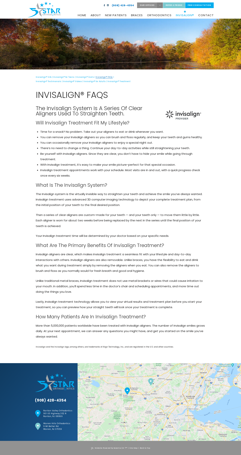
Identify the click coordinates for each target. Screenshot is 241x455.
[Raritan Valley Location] (127, 391)
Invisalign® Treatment (119, 81)
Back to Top (145, 448)
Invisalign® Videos (72, 81)
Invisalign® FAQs (104, 77)
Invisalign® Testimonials (48, 81)
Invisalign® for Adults (95, 81)
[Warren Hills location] (150, 382)
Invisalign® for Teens (64, 77)
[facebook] (104, 5)
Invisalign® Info (44, 77)
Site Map (134, 448)
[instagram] (108, 5)
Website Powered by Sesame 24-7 (109, 448)
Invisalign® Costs (85, 77)
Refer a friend (174, 5)
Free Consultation (199, 5)
